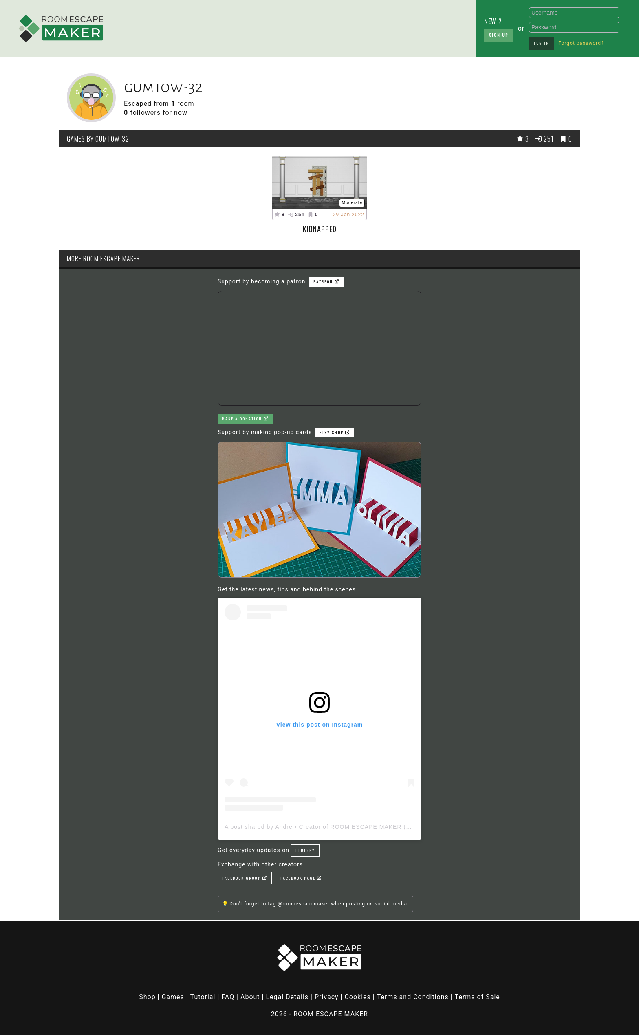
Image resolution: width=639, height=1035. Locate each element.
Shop (147, 997)
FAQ (227, 997)
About (250, 997)
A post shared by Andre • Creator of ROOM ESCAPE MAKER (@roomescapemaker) (346, 827)
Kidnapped (320, 229)
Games (172, 997)
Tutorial (203, 997)
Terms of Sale (477, 997)
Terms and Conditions (413, 997)
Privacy (327, 997)
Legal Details (287, 997)
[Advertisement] (258, 26)
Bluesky (305, 850)
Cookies (357, 997)
